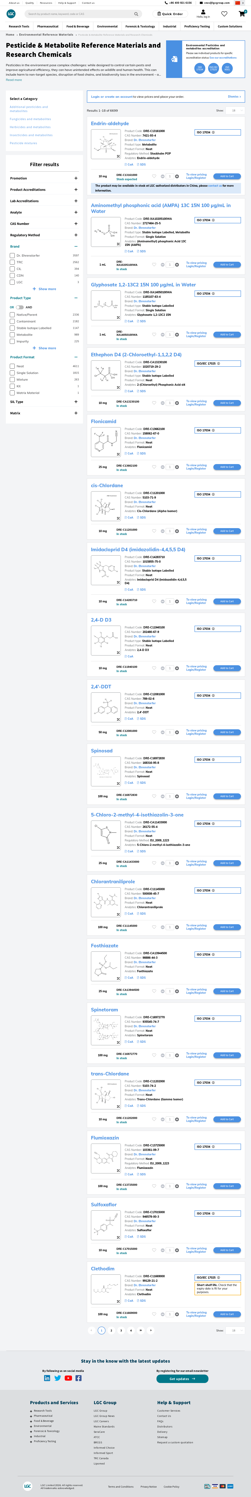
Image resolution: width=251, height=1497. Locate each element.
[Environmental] (31, 1426)
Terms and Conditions (121, 1486)
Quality (29, 2)
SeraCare (99, 1432)
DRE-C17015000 (154, 1212)
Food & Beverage (44, 1421)
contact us (215, 185)
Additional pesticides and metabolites (29, 109)
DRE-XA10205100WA (157, 219)
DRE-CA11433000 (155, 822)
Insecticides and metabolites (31, 135)
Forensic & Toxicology (46, 1431)
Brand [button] (43, 246)
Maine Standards (104, 1426)
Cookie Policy (171, 1486)
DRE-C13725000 (154, 1145)
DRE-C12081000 (154, 694)
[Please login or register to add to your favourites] (154, 176)
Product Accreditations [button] (43, 189)
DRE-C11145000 (154, 889)
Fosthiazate (104, 946)
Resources (46, 2)
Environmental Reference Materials (46, 34)
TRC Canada (101, 1458)
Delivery (162, 1432)
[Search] (136, 13)
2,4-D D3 (101, 620)
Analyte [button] (43, 212)
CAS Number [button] (43, 223)
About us (14, 2)
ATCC (97, 1437)
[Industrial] (31, 1436)
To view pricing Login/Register (196, 176)
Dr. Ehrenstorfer (145, 140)
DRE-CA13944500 (155, 953)
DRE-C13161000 (154, 131)
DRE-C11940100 (154, 627)
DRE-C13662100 (154, 429)
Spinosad (102, 751)
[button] (177, 176)
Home (10, 34)
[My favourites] (224, 14)
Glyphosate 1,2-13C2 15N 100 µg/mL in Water (143, 285)
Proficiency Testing (45, 1441)
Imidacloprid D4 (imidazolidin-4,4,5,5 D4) (138, 549)
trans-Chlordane (110, 1074)
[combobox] (83, 14)
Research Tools (43, 1410)
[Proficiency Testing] (31, 1442)
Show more (47, 289)
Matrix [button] (43, 413)
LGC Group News (104, 1416)
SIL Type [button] (43, 401)
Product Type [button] (43, 298)
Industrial (40, 1436)
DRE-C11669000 (154, 1276)
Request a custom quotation (175, 1442)
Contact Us (164, 1416)
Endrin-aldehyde (110, 123)
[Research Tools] (31, 1411)
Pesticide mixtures (23, 143)
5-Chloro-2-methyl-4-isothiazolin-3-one (137, 815)
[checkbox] (12, 255)
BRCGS (98, 1442)
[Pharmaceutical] (31, 1416)
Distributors (164, 1426)
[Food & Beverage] (31, 1421)
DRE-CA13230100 (155, 362)
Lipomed (99, 1463)
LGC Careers (101, 1421)
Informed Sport (103, 1453)
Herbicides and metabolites (30, 127)
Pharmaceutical (43, 1415)
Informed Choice (104, 1447)
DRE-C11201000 (154, 493)
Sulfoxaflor (104, 1204)
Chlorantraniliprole (113, 881)
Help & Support (67, 2)
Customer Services (168, 1410)
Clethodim (103, 1269)
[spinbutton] (170, 176)
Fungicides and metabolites (30, 119)
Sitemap (162, 1437)
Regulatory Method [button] (43, 235)
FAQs (160, 1421)
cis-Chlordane (107, 485)
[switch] (21, 307)
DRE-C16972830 (154, 758)
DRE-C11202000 (154, 1081)
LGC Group (100, 1410)
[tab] (44, 178)
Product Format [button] (43, 357)
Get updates (180, 1379)
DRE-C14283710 (154, 557)
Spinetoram (104, 1010)
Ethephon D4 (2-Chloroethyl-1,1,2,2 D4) (136, 355)
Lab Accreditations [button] (43, 201)
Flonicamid (103, 421)
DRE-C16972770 (154, 1017)
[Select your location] (239, 3)
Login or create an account (112, 97)
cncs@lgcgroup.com (217, 2)
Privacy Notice (149, 1486)
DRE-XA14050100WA (157, 292)
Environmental (43, 1426)
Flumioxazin (105, 1138)
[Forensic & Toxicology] (31, 1431)
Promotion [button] (43, 178)
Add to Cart (227, 176)
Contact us (88, 2)
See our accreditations (223, 57)
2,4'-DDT (101, 687)
